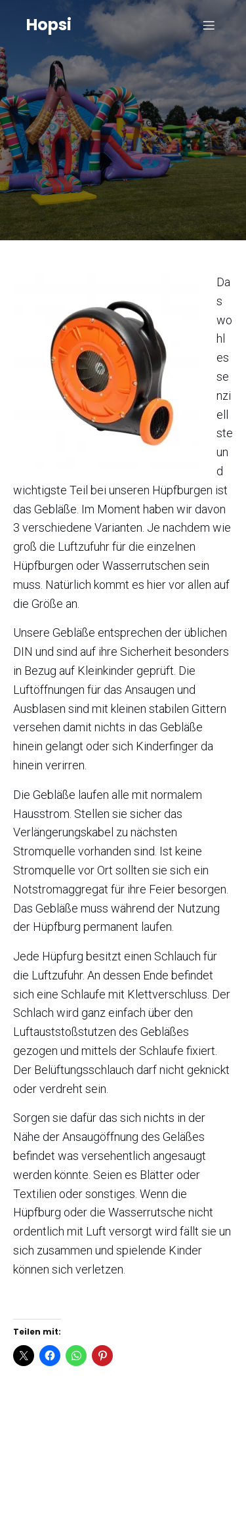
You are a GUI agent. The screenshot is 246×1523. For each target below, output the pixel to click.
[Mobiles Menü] (208, 25)
